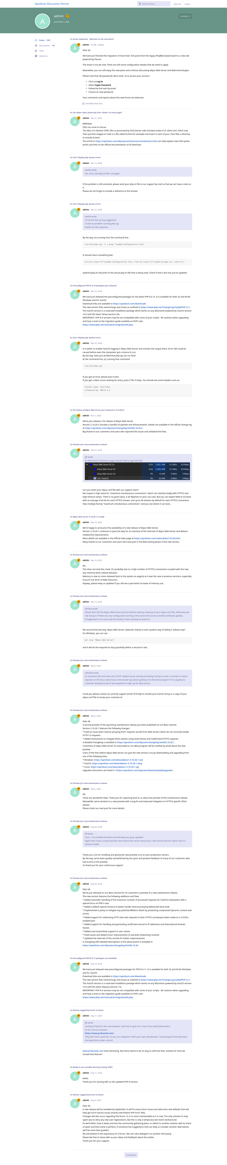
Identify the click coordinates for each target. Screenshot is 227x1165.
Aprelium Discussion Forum (52, 3)
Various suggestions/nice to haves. (88, 1010)
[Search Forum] (153, 3)
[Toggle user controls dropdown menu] (185, 16)
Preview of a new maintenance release (90, 444)
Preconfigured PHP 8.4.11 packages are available (95, 958)
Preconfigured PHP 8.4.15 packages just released (94, 285)
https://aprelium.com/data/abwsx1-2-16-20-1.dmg (117, 763)
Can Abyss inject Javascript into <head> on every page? (97, 112)
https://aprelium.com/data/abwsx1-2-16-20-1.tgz (115, 766)
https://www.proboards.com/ (99, 1033)
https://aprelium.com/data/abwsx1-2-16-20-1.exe (118, 759)
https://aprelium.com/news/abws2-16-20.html (157, 538)
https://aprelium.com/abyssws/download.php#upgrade (144, 770)
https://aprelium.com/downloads (129, 303)
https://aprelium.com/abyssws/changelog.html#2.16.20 (110, 945)
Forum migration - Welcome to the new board (93, 39)
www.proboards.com (93, 1050)
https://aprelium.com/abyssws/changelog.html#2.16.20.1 (145, 742)
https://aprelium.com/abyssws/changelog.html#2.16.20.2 (113, 428)
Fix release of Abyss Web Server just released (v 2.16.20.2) (98, 410)
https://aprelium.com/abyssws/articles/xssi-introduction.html (126, 141)
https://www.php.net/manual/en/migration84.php (108, 324)
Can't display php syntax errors (87, 157)
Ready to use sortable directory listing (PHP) (92, 1067)
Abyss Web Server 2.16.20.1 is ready (88, 516)
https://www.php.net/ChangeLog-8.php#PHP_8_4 (165, 307)
